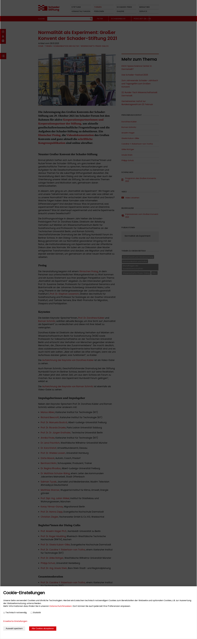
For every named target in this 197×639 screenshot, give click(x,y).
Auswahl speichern (14, 628)
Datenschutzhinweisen (60, 606)
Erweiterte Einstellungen (15, 621)
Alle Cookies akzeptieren (43, 628)
